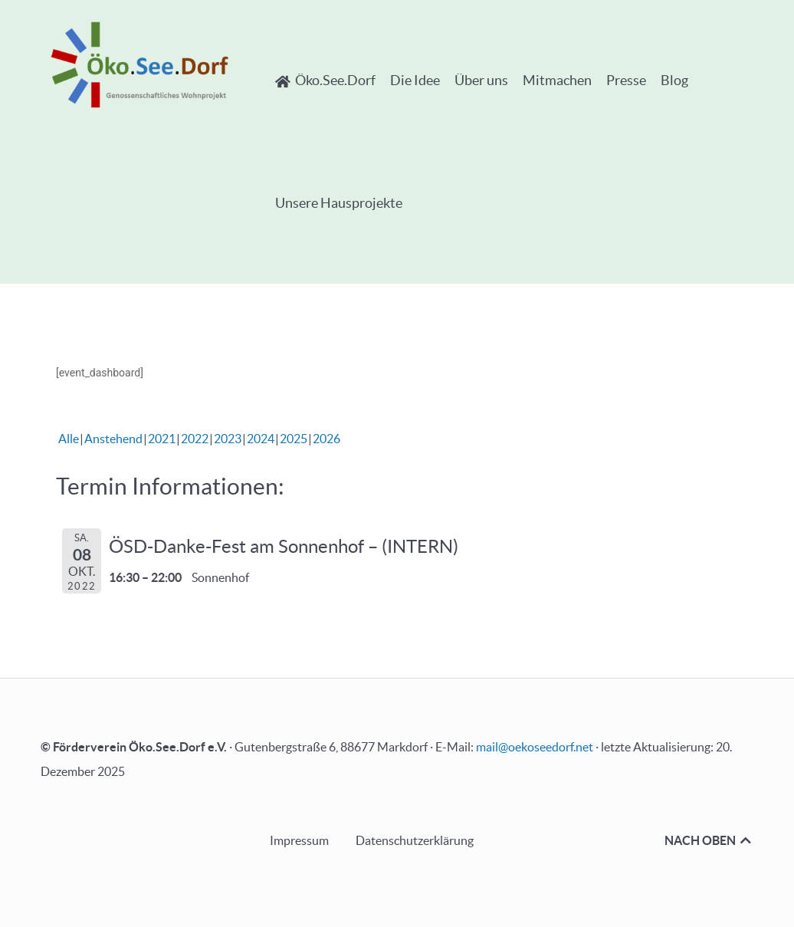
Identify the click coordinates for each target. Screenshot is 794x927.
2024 (260, 438)
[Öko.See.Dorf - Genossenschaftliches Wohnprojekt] (139, 64)
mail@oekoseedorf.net (534, 747)
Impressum (299, 840)
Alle (68, 438)
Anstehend (113, 438)
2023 (227, 438)
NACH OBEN (708, 840)
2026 (326, 438)
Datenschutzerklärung (415, 840)
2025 (293, 438)
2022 (194, 438)
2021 (162, 438)
